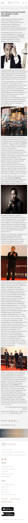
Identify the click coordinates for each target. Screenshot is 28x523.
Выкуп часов (5, 487)
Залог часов (4, 489)
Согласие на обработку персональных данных (13, 455)
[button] (2, 3)
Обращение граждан (6, 501)
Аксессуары (4, 471)
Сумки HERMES (5, 476)
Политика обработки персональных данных (13, 452)
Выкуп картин (5, 492)
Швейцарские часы (7, 466)
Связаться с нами (15, 498)
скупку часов (6, 413)
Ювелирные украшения (8, 469)
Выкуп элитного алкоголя (8, 494)
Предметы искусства (7, 474)
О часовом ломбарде (6, 449)
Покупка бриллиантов (7, 484)
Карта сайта (4, 498)
